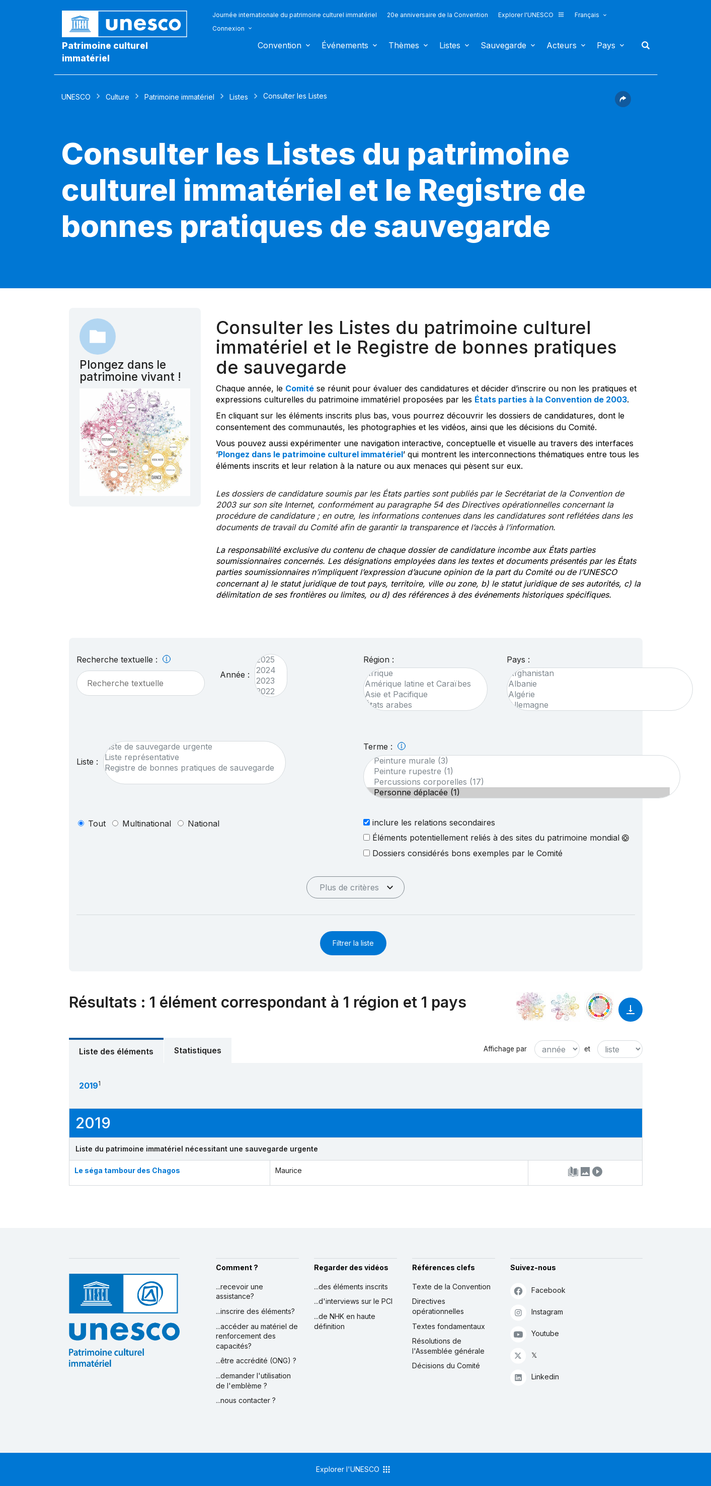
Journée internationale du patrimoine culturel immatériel (294, 15)
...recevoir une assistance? (239, 1291)
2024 (266, 670)
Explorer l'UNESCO (531, 15)
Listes (449, 45)
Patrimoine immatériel (179, 97)
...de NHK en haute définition (344, 1321)
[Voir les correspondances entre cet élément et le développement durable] (599, 1007)
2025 (266, 659)
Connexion (228, 28)
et (587, 1049)
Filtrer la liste (353, 943)
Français (587, 15)
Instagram (536, 1312)
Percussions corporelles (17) (517, 782)
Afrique (420, 673)
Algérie (594, 694)
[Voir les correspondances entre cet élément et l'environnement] (565, 1007)
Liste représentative (189, 757)
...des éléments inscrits (351, 1286)
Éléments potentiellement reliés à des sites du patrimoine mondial (496, 838)
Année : (235, 675)
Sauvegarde (503, 45)
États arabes (420, 705)
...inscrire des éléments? (255, 1311)
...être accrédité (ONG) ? (256, 1360)
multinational (146, 823)
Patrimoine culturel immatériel (105, 51)
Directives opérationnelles (438, 1306)
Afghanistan (594, 673)
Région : (378, 659)
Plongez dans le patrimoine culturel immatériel (310, 454)
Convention (279, 45)
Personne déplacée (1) (517, 792)
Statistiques (197, 1050)
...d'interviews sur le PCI (353, 1301)
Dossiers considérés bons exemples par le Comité (463, 853)
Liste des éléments (116, 1051)
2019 (88, 1086)
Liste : (87, 762)
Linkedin (534, 1377)
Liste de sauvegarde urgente (189, 746)
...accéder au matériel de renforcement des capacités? (257, 1336)
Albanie (594, 684)
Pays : (518, 659)
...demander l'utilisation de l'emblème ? (253, 1380)
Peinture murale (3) (517, 761)
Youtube (534, 1334)
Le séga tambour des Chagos (127, 1170)
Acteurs (561, 45)
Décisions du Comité (446, 1365)
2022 (266, 691)
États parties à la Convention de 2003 (551, 399)
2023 (266, 681)
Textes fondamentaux (448, 1326)
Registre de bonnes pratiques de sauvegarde (189, 768)
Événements (345, 45)
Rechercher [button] (643, 45)
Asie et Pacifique (420, 694)
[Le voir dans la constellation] (531, 1007)
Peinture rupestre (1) (517, 771)
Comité (299, 388)
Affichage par (505, 1049)
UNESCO (76, 97)
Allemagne (594, 705)
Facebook (538, 1290)
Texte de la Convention (451, 1286)
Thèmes (403, 45)
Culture (117, 97)
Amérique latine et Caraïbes (420, 684)
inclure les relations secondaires (429, 822)
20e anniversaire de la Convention (437, 15)
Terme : (384, 746)
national (203, 823)
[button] (623, 104)
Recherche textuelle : (123, 659)
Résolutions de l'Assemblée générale (448, 1346)
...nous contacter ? (246, 1400)
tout (97, 823)
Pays (606, 45)
